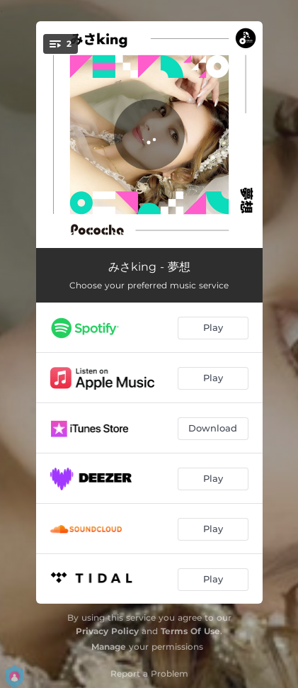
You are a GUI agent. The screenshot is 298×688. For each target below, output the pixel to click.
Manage (108, 646)
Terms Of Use (190, 631)
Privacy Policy (107, 631)
